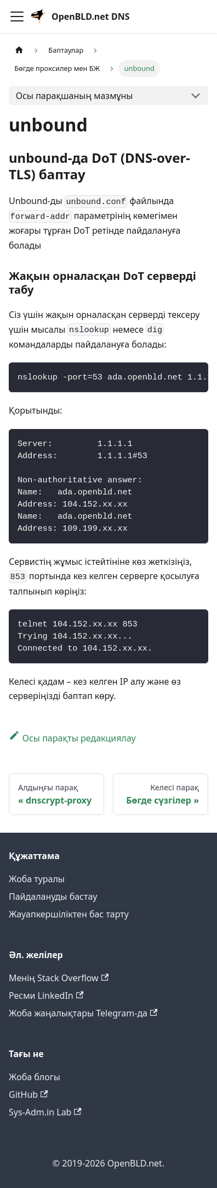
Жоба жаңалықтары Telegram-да (83, 1013)
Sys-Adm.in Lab (45, 1112)
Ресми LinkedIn (46, 995)
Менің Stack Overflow (58, 978)
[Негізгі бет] (19, 51)
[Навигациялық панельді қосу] (17, 16)
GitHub (28, 1094)
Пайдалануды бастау (53, 896)
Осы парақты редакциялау (72, 738)
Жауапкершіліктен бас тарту (69, 914)
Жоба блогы (34, 1077)
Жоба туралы (37, 879)
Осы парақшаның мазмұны (74, 96)
